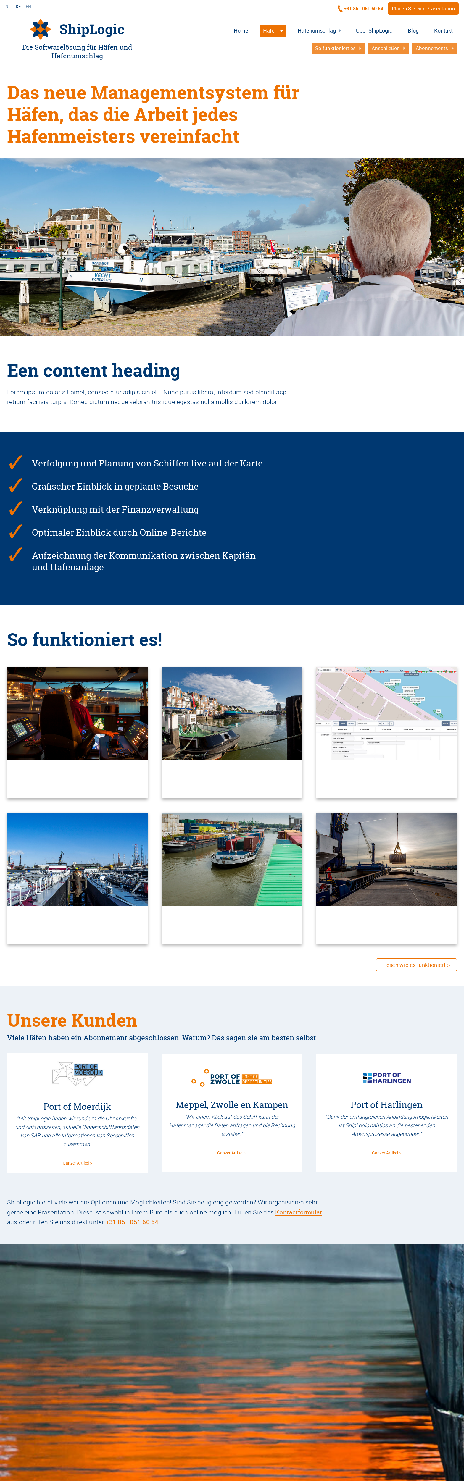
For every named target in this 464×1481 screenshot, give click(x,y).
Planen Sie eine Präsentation (423, 8)
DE (18, 6)
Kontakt (443, 30)
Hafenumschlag (317, 30)
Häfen (270, 30)
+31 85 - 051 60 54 (363, 8)
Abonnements (432, 48)
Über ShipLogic (374, 30)
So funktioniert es (335, 48)
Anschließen (386, 48)
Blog (413, 30)
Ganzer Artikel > (77, 1163)
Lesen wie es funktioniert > (416, 964)
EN (28, 6)
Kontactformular (298, 1212)
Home (241, 30)
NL (8, 6)
